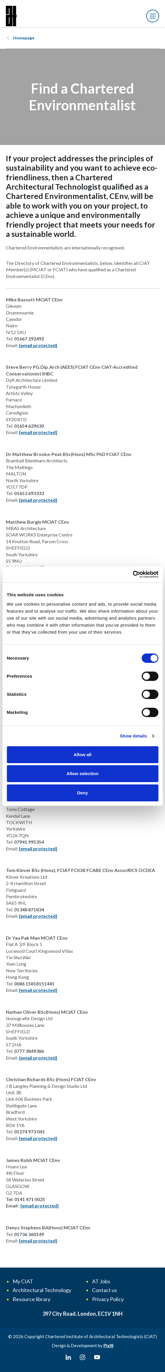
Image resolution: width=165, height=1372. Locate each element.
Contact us (104, 1290)
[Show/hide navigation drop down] (152, 16)
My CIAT (23, 1281)
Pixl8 (108, 1345)
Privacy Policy (108, 1299)
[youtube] (97, 1357)
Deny (82, 792)
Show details (133, 735)
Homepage (23, 37)
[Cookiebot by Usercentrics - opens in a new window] (132, 574)
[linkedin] (68, 1357)
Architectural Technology (42, 1290)
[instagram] (83, 1357)
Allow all (82, 754)
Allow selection (82, 773)
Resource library (31, 1299)
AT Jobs (101, 1281)
